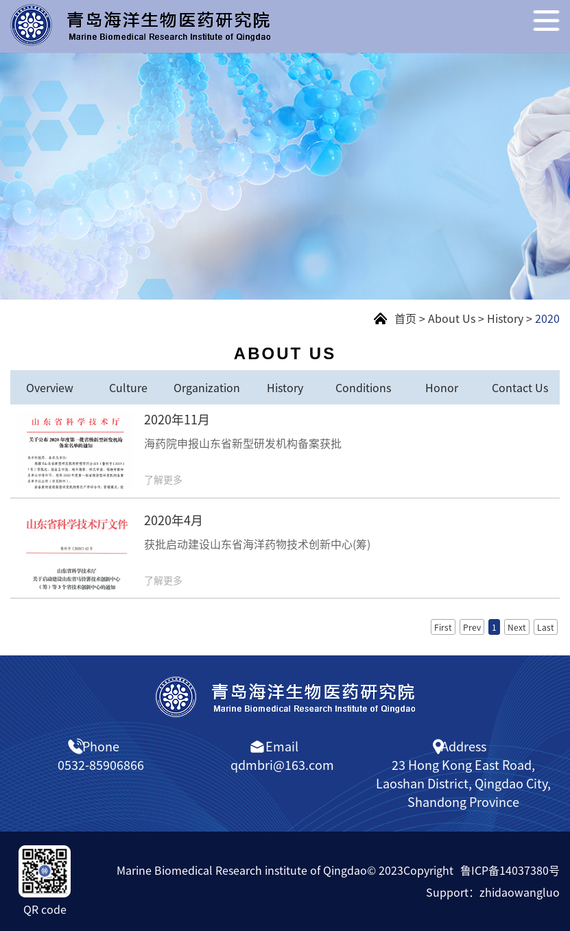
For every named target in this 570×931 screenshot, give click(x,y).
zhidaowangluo (519, 892)
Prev (472, 627)
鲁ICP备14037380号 (510, 870)
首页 (405, 318)
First (443, 627)
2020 (547, 318)
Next (517, 627)
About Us (451, 318)
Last (545, 627)
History (505, 318)
